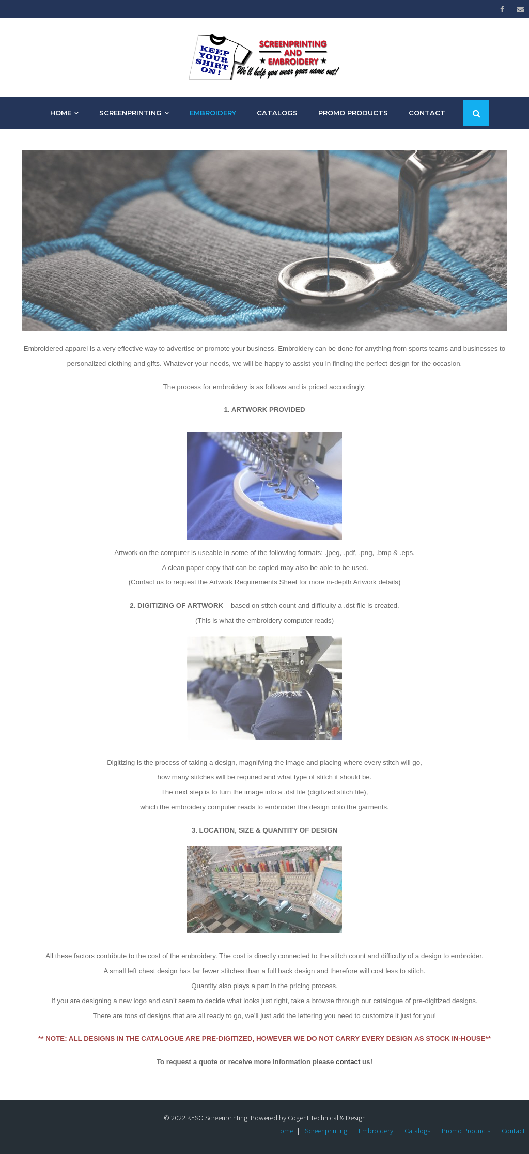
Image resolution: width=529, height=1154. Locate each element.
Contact (513, 1130)
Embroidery (376, 1130)
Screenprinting (326, 1130)
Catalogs (417, 1130)
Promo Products (466, 1130)
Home (284, 1130)
